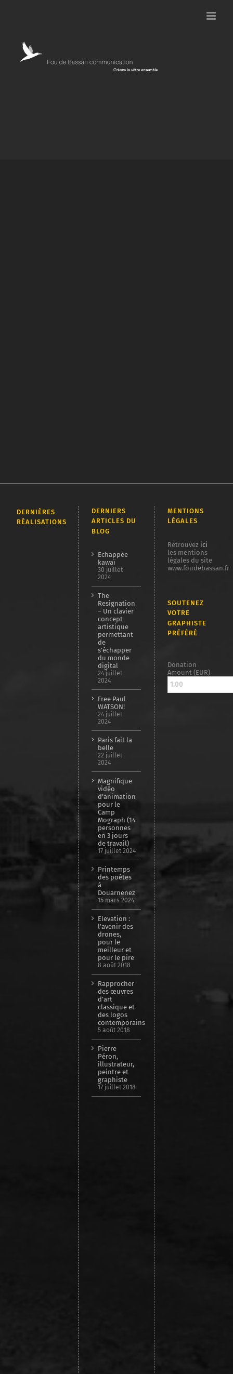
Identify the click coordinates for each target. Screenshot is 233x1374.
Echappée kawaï (113, 558)
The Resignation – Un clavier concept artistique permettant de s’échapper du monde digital (116, 631)
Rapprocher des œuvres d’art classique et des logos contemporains (117, 1003)
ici (204, 545)
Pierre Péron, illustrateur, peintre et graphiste (116, 1064)
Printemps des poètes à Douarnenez (116, 881)
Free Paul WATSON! (112, 703)
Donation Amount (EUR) (188, 668)
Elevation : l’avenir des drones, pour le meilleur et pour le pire (116, 938)
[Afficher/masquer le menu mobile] (211, 15)
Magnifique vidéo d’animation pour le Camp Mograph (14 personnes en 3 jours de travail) (117, 812)
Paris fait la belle (115, 744)
